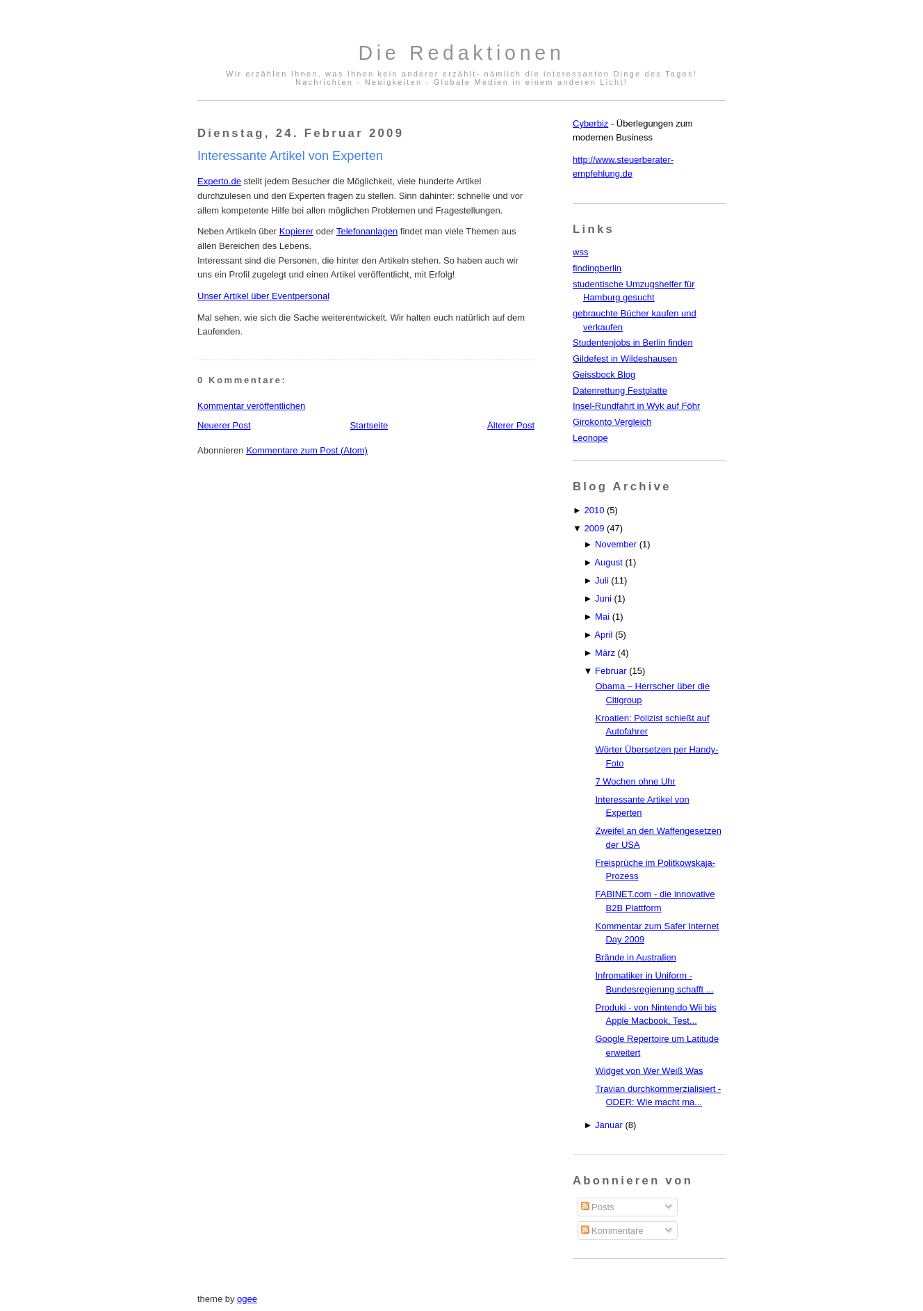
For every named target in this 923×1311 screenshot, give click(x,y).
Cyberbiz (590, 123)
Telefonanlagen (367, 231)
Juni (603, 598)
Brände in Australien (635, 957)
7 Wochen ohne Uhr (635, 781)
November (616, 544)
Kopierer (296, 231)
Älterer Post (510, 425)
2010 (594, 510)
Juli (602, 580)
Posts (597, 1207)
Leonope (590, 438)
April (603, 634)
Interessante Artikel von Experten (290, 156)
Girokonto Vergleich (612, 422)
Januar (609, 1125)
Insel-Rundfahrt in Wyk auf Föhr (636, 406)
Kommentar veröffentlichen (251, 406)
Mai (602, 616)
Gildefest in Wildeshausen (625, 358)
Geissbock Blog (604, 374)
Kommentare (612, 1230)
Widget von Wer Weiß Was (649, 1070)
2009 (594, 528)
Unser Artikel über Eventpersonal (263, 296)
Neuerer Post (224, 425)
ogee (247, 1299)
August (608, 562)
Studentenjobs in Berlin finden (633, 342)
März (605, 653)
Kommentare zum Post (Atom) (307, 450)
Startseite (369, 425)
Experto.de (219, 181)
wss (580, 252)
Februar (611, 671)
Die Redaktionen (461, 53)
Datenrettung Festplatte (620, 390)
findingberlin (597, 268)
